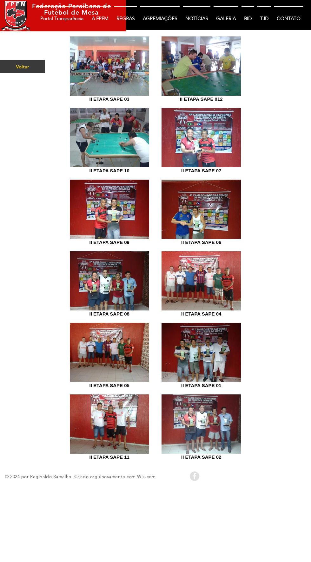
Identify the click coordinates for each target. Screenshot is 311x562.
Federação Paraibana (66, 6)
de (106, 6)
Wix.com (146, 476)
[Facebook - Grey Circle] (194, 476)
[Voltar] (22, 66)
